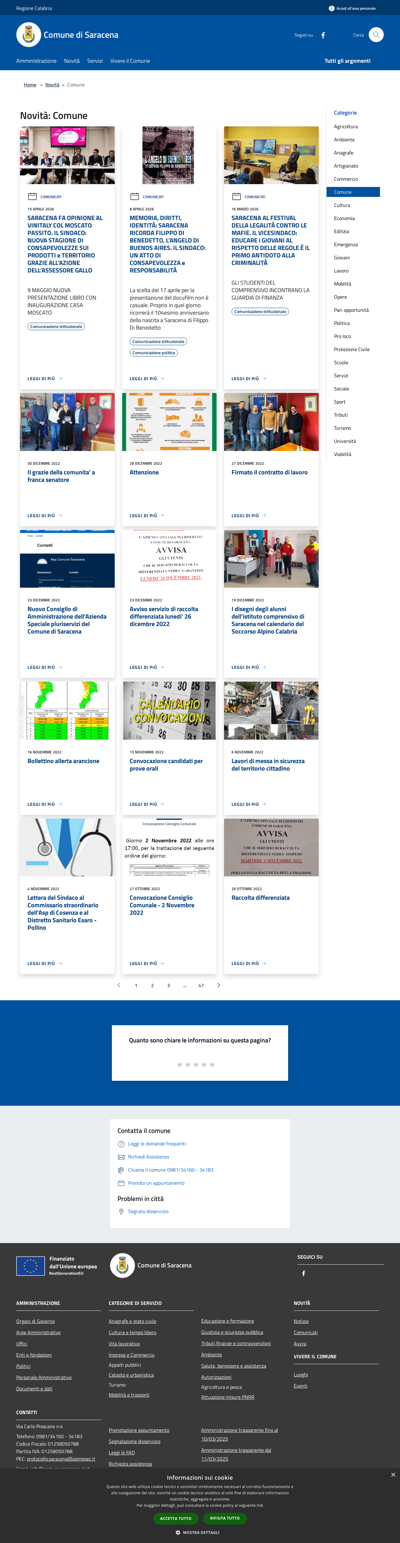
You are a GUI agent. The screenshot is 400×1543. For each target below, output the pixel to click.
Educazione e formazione (227, 1321)
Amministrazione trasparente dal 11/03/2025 (236, 1454)
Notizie (301, 1321)
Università (345, 441)
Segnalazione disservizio (134, 1441)
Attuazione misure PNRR (227, 1397)
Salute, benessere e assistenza (233, 1365)
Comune (343, 192)
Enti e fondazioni (34, 1355)
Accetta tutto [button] (176, 1518)
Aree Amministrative (38, 1332)
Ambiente (344, 139)
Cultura (342, 205)
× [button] (393, 1475)
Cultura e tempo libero (132, 1332)
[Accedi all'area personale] (352, 8)
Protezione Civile (352, 349)
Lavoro (341, 270)
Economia (344, 218)
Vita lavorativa (124, 1343)
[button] (200, 1532)
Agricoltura (346, 126)
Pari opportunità (351, 310)
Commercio (346, 179)
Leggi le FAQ (122, 1452)
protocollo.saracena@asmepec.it (61, 1458)
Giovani (342, 257)
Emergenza (346, 244)
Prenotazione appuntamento (139, 1430)
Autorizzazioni (216, 1377)
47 (201, 985)
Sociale (341, 388)
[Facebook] (320, 34)
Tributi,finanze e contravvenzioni (236, 1343)
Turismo (342, 428)
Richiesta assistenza (130, 1463)
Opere (340, 297)
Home (30, 84)
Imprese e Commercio (131, 1355)
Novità (52, 84)
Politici (23, 1366)
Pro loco (342, 336)
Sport (340, 401)
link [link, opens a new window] (260, 1505)
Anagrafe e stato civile (132, 1321)
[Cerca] (376, 34)
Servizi (341, 375)
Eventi (301, 1385)
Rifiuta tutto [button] (225, 1518)
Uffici (21, 1343)
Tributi (341, 415)
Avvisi (300, 1343)
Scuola (341, 362)
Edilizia (341, 231)
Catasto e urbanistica (131, 1375)
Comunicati (44, 197)
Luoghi (301, 1374)
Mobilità (342, 283)
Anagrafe (343, 152)
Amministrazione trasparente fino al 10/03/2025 (239, 1434)
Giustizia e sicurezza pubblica (232, 1332)
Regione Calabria (34, 8)
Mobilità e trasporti (129, 1394)
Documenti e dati (34, 1388)
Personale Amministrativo (44, 1377)
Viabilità (342, 454)
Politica (342, 323)
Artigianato (346, 165)
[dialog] (200, 1505)
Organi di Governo (35, 1321)
